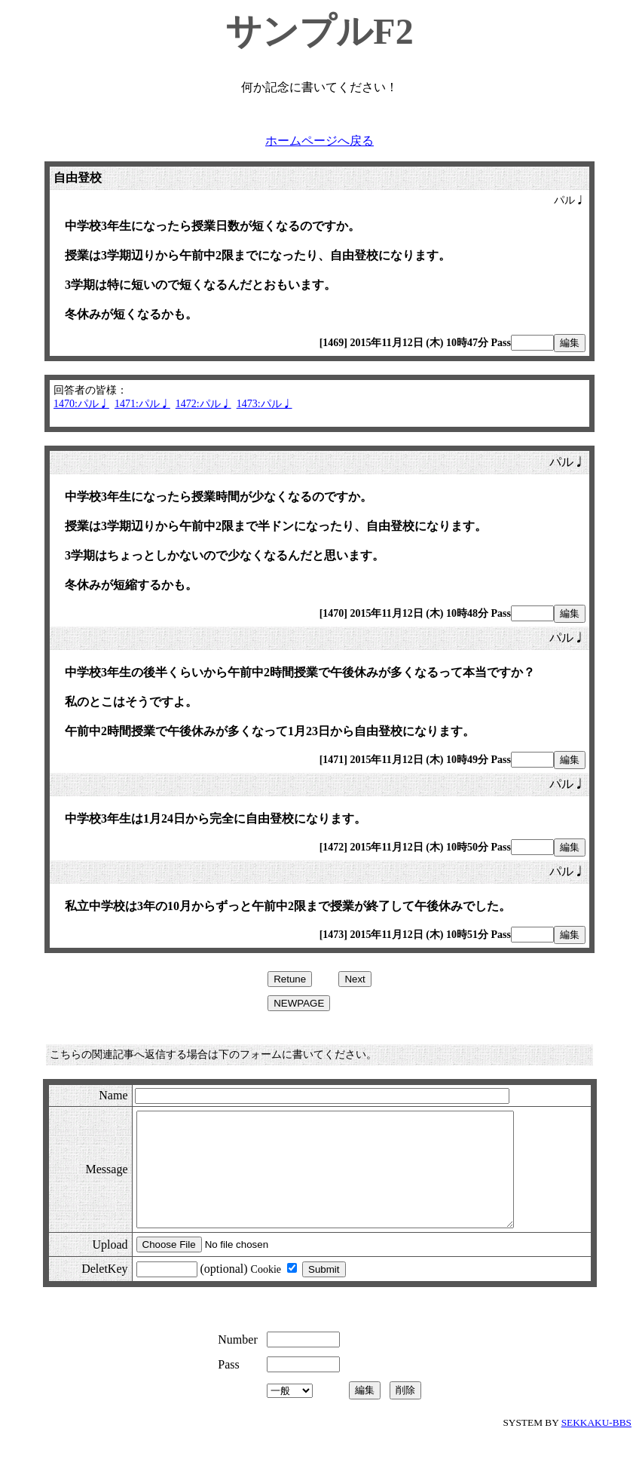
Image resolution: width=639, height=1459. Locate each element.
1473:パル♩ (264, 403)
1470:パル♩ (81, 403)
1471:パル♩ (142, 403)
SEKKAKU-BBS (596, 1445)
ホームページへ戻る (319, 140)
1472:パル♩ (203, 403)
